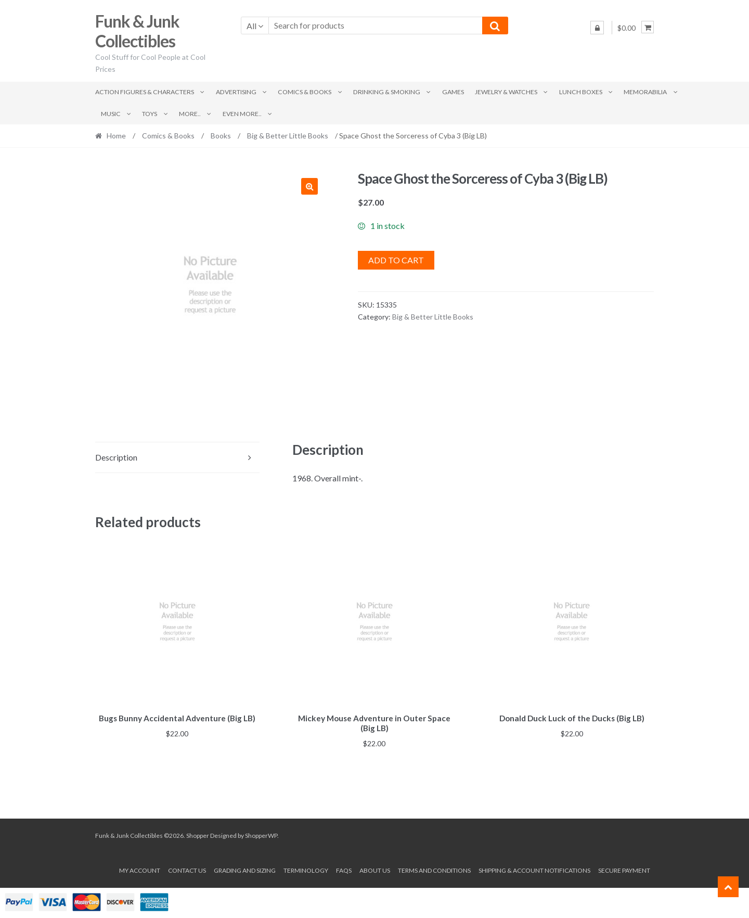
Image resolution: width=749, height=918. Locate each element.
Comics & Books (304, 92)
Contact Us (187, 869)
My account (139, 869)
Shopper (197, 834)
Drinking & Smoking (386, 92)
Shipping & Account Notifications (534, 869)
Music (111, 114)
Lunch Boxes (580, 92)
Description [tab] (116, 457)
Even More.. (242, 114)
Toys (149, 114)
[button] (309, 186)
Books (221, 135)
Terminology (305, 869)
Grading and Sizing (245, 869)
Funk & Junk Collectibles (137, 31)
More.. (190, 114)
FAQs (344, 869)
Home (116, 135)
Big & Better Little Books (287, 135)
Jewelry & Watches (506, 92)
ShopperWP (261, 834)
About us (374, 869)
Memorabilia (645, 92)
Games (453, 92)
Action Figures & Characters (144, 92)
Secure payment (624, 869)
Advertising (236, 92)
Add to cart (396, 260)
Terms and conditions (434, 869)
